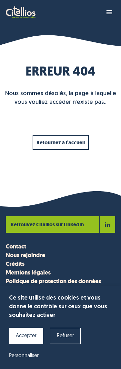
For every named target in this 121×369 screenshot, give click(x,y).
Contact (16, 246)
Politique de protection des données (53, 281)
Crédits (15, 264)
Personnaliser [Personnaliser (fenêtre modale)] (24, 355)
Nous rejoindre (25, 255)
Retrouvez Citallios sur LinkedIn (60, 224)
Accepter (26, 335)
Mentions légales (28, 272)
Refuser (65, 335)
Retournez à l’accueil (60, 142)
